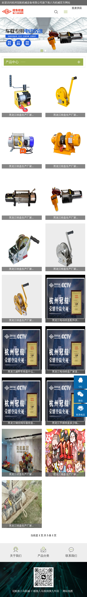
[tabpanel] (43, 35)
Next (81, 35)
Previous (5, 35)
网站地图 (68, 591)
